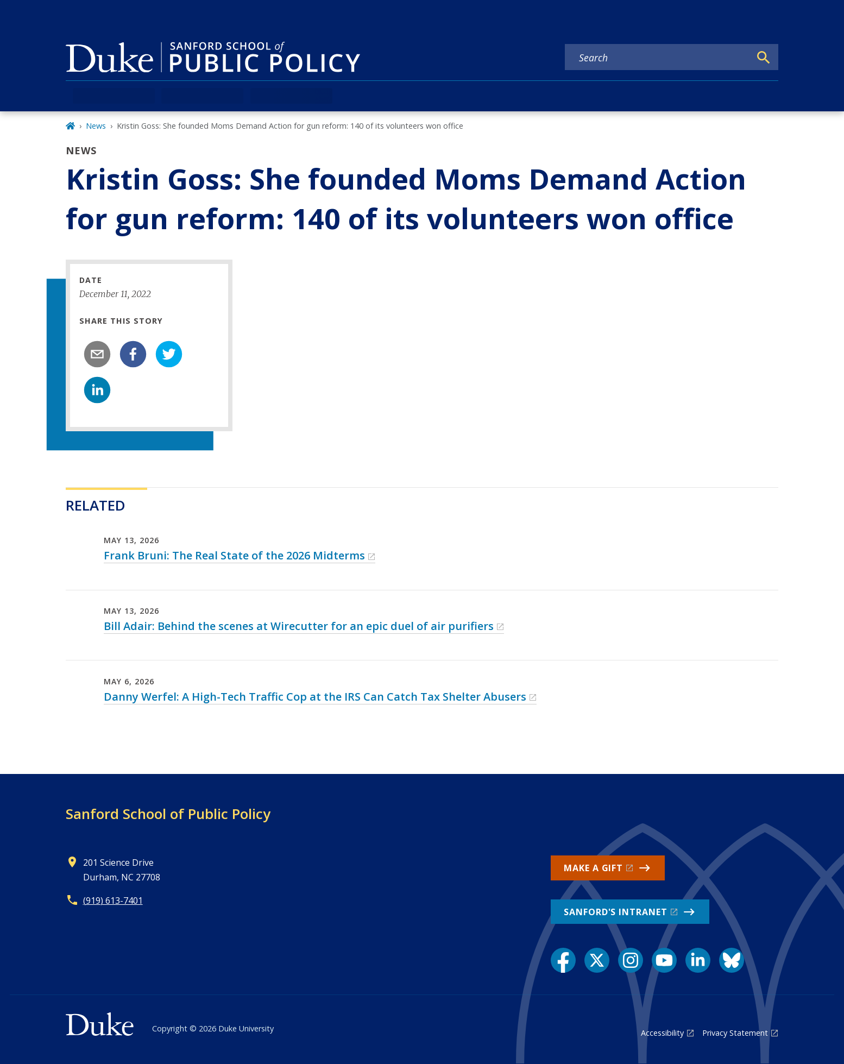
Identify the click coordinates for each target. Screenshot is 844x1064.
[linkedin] (97, 390)
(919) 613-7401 (113, 900)
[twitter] (168, 354)
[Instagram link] (630, 960)
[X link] (596, 960)
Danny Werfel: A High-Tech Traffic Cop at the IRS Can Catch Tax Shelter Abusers (315, 696)
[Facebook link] (563, 960)
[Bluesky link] (731, 960)
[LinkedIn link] (697, 960)
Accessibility (662, 1033)
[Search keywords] (657, 57)
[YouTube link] (664, 960)
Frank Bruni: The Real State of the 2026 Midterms (234, 555)
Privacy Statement (735, 1033)
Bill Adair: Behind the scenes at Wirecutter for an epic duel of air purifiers (299, 626)
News (96, 126)
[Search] (763, 58)
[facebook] (133, 354)
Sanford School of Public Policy (168, 813)
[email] (97, 354)
